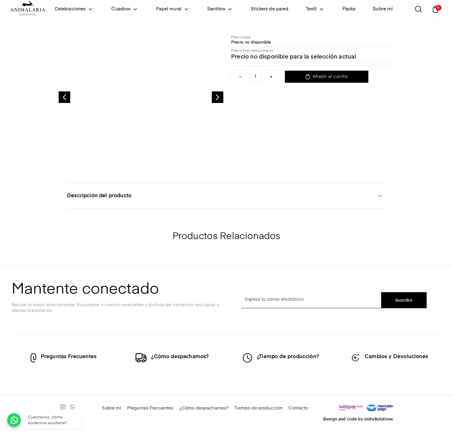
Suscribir (404, 300)
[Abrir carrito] (437, 9)
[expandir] (380, 196)
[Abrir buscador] (418, 9)
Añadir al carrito (327, 76)
